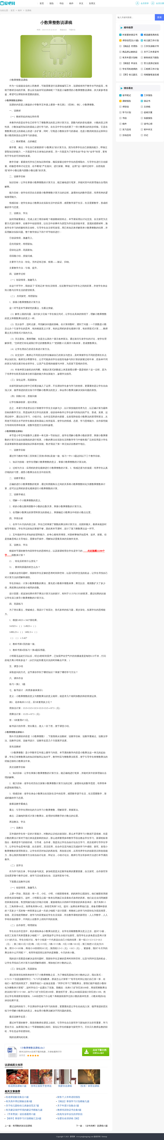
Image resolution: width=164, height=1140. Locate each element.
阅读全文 (63, 30)
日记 (146, 135)
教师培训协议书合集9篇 (69, 1110)
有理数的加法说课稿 (22, 1126)
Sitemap (104, 1137)
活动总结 (126, 135)
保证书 (147, 101)
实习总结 (126, 129)
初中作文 (148, 129)
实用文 (92, 3)
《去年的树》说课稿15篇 (96, 1126)
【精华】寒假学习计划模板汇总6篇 (23, 1118)
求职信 (125, 107)
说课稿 (28, 11)
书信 (61, 3)
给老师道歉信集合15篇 (17, 1097)
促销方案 (148, 112)
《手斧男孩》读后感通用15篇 (21, 1114)
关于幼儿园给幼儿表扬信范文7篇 (22, 1105)
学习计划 (126, 112)
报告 (51, 3)
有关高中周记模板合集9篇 (19, 1101)
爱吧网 (72, 1137)
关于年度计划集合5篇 (68, 1105)
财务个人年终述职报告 (68, 1097)
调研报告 (126, 101)
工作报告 (148, 95)
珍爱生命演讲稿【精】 (68, 1118)
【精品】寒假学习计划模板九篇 (73, 1101)
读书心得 (148, 124)
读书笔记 (126, 95)
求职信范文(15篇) (130, 40)
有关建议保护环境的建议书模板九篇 (24, 1110)
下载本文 (72, 30)
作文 (81, 3)
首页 (42, 3)
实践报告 (148, 118)
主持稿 (147, 107)
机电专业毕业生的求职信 (70, 1114)
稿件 (71, 3)
